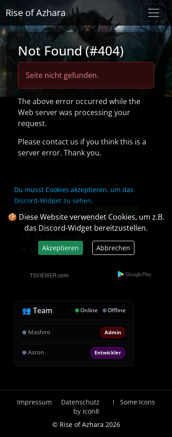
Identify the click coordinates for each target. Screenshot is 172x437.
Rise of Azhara (36, 12)
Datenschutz (80, 402)
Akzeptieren (60, 247)
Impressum (34, 402)
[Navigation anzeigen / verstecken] (153, 13)
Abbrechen (113, 247)
